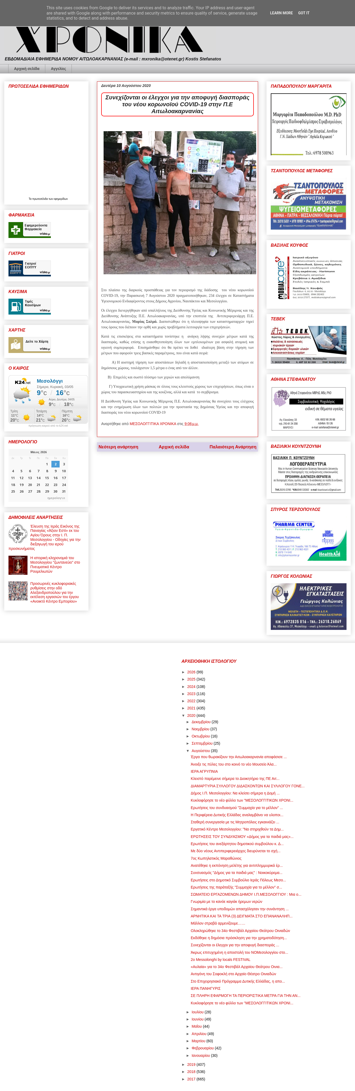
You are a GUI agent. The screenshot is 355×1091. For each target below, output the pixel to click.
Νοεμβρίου (201, 729)
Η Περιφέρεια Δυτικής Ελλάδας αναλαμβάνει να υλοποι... (237, 815)
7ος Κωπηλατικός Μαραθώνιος (216, 858)
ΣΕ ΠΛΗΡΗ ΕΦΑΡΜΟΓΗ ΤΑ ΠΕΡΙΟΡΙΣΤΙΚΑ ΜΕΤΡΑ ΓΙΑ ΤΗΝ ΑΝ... (245, 995)
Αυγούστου (201, 751)
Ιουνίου (198, 1019)
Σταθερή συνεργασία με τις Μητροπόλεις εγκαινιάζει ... (235, 822)
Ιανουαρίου (201, 1055)
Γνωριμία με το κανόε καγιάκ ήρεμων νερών (226, 901)
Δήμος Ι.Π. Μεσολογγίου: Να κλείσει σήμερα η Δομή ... (235, 793)
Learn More (281, 13)
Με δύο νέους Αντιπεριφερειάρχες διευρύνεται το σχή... (236, 851)
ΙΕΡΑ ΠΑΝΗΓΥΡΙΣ (206, 988)
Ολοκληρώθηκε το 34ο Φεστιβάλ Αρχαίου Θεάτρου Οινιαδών (240, 931)
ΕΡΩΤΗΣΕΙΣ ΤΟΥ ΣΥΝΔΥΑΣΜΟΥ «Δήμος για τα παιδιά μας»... (242, 836)
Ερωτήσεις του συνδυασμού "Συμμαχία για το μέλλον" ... (237, 808)
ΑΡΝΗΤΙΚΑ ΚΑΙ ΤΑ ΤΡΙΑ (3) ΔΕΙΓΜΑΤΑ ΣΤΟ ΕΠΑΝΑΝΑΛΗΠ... (241, 916)
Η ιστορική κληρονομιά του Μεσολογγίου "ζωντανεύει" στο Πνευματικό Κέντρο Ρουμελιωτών (55, 564)
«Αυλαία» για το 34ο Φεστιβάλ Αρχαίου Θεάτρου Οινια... (237, 967)
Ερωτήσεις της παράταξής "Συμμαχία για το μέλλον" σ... (236, 887)
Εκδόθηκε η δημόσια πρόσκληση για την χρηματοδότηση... (239, 938)
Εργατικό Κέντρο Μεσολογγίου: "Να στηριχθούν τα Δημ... (237, 829)
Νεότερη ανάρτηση (118, 446)
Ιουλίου (198, 1012)
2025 (192, 679)
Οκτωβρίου (201, 736)
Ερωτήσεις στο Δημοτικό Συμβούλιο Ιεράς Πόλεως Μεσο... (238, 880)
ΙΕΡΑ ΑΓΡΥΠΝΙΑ (204, 771)
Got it (303, 13)
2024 (192, 686)
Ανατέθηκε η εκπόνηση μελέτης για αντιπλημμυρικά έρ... (237, 865)
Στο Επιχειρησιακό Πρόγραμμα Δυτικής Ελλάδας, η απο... (238, 981)
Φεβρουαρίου (203, 1048)
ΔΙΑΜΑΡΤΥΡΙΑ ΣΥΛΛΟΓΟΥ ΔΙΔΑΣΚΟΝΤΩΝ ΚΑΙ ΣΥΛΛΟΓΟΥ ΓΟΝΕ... (248, 786)
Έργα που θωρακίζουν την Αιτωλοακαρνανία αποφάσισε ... (239, 757)
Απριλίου (199, 1034)
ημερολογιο (56, 498)
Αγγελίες (58, 69)
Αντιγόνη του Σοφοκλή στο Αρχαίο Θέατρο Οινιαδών (233, 974)
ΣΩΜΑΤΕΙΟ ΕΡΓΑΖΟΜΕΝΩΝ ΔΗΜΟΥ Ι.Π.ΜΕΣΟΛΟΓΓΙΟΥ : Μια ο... (246, 894)
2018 (192, 1072)
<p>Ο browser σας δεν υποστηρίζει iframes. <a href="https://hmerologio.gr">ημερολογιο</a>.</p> (38, 475)
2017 (192, 1079)
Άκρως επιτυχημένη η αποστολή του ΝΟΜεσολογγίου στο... (239, 952)
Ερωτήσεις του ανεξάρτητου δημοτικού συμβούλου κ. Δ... (237, 844)
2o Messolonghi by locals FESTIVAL (220, 959)
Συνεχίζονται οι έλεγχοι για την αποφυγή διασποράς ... (235, 945)
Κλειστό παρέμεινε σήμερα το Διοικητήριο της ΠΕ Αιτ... (235, 778)
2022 (192, 701)
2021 (192, 708)
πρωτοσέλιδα (40, 198)
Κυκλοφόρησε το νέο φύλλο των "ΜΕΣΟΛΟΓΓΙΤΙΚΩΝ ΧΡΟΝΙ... (242, 800)
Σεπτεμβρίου (203, 743)
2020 (192, 715)
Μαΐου (197, 1026)
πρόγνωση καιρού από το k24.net (48, 426)
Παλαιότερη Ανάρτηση (233, 446)
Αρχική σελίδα (26, 69)
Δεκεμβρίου (201, 722)
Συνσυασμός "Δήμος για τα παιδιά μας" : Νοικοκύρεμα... (236, 873)
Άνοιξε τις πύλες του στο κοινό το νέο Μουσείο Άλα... (234, 764)
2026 (192, 672)
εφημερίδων (61, 198)
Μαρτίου (199, 1041)
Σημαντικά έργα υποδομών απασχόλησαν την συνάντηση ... (240, 909)
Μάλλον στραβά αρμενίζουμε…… (218, 923)
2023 (192, 694)
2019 (192, 1064)
